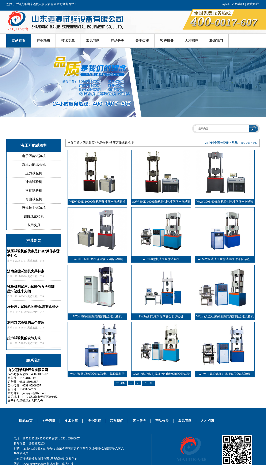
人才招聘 (191, 40)
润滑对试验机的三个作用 (25, 322)
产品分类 (117, 40)
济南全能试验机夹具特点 (25, 271)
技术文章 (68, 40)
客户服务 (167, 40)
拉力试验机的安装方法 (24, 338)
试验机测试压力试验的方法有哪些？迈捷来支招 (30, 289)
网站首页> (89, 142)
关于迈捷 (142, 40)
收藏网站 (253, 4)
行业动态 (43, 40)
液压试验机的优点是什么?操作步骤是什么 (33, 253)
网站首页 (18, 40)
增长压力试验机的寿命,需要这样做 (33, 307)
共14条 (120, 383)
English (225, 4)
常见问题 (92, 40)
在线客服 (238, 4)
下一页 (148, 383)
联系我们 (216, 40)
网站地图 (22, 453)
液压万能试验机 (120, 142)
